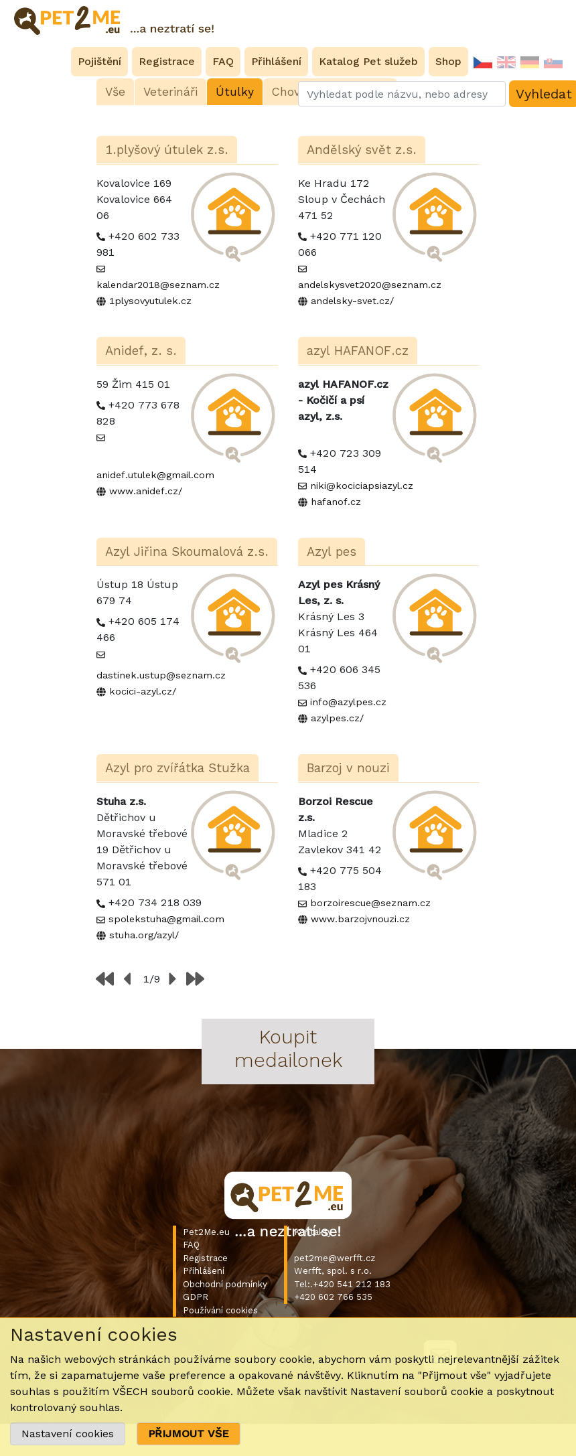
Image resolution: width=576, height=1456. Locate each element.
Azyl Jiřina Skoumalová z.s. (187, 551)
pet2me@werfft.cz (334, 1258)
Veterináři (170, 91)
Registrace (205, 1258)
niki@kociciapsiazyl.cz (361, 485)
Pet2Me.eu (206, 1232)
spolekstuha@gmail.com (166, 919)
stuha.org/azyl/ (144, 935)
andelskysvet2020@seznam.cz (369, 284)
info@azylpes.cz (348, 702)
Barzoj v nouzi (348, 768)
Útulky (235, 91)
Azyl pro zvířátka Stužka (177, 768)
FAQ (191, 1245)
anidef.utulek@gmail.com (155, 474)
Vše (115, 91)
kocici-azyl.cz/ (142, 691)
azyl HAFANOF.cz (358, 351)
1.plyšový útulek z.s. (166, 150)
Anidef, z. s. (141, 351)
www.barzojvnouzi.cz (360, 919)
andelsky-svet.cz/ (352, 300)
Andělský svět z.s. (362, 150)
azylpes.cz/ (337, 718)
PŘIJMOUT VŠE (188, 1433)
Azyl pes (331, 551)
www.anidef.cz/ (145, 491)
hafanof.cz (336, 501)
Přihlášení (203, 1271)
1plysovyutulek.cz (150, 300)
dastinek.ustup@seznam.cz (161, 675)
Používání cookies (220, 1310)
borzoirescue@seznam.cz (370, 902)
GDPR (195, 1297)
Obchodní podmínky (225, 1284)
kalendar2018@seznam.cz (158, 284)
